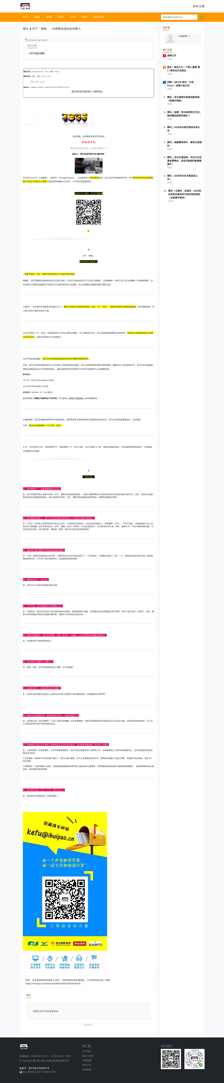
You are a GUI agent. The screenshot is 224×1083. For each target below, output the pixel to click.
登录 (35, 1011)
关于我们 (86, 1051)
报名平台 (86, 1065)
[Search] (179, 17)
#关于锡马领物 (36, 53)
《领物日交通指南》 (76, 398)
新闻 (61, 17)
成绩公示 (171, 55)
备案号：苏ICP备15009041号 (34, 1068)
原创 (37, 17)
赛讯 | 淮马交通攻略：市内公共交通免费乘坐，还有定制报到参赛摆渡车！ (184, 161)
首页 (25, 17)
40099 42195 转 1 (40, 1056)
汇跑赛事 (182, 36)
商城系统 (86, 1069)
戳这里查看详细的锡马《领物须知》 (88, 91)
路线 (84, 17)
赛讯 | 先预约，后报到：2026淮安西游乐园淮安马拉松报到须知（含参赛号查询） (184, 194)
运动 (72, 17)
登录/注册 (199, 6)
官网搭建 (86, 1060)
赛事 (49, 17)
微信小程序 (88, 1055)
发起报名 (99, 17)
